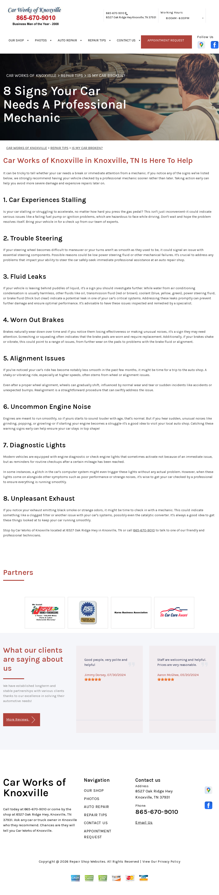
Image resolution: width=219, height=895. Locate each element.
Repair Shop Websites (87, 861)
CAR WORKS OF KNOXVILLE (31, 75)
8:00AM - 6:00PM (177, 18)
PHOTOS (41, 40)
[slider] (92, 679)
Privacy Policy (169, 861)
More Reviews (20, 719)
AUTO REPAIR (67, 40)
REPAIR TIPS (97, 40)
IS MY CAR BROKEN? (106, 75)
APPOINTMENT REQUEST (165, 40)
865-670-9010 (115, 13)
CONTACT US (126, 40)
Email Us (144, 823)
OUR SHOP (16, 40)
